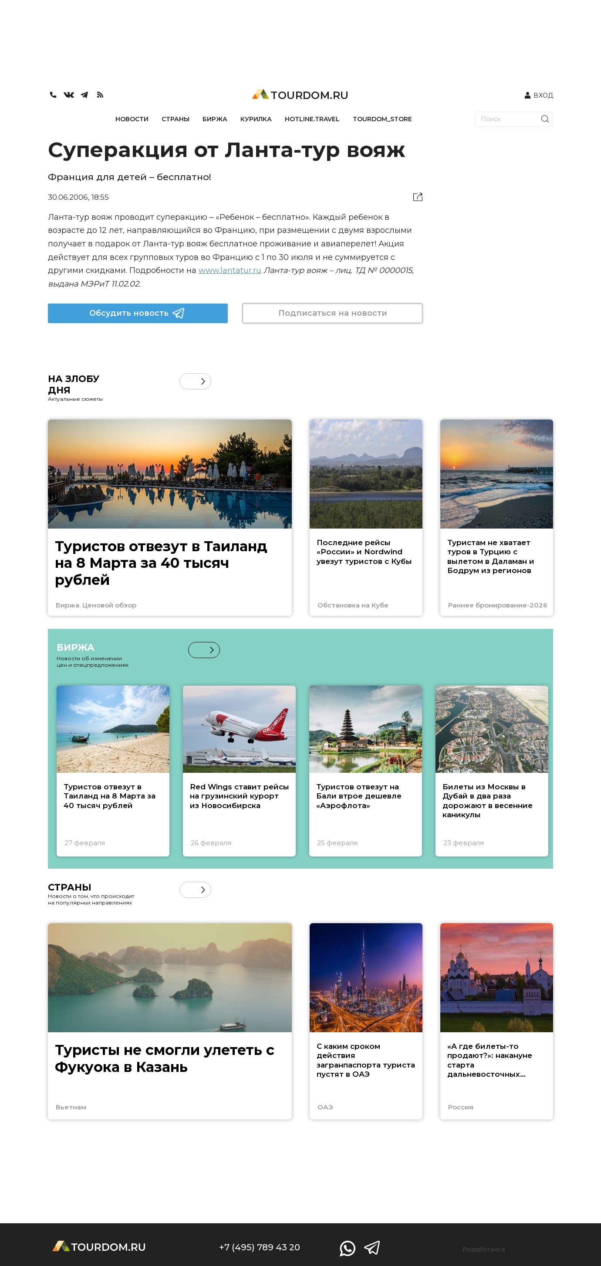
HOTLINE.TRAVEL (312, 119)
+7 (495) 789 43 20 (259, 1247)
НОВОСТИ (132, 119)
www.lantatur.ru (230, 270)
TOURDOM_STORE (382, 119)
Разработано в (484, 1249)
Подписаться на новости (332, 313)
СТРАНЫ (175, 119)
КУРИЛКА (256, 119)
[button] (203, 381)
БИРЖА (215, 119)
